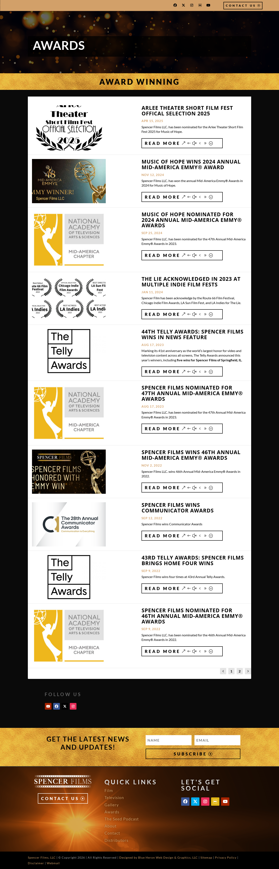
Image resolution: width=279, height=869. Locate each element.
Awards (111, 811)
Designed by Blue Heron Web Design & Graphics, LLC (158, 857)
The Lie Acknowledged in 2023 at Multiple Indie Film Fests (190, 281)
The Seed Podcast (121, 818)
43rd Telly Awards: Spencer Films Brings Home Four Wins (192, 560)
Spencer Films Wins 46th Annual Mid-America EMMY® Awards (191, 455)
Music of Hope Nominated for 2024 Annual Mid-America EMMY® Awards (191, 220)
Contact (112, 833)
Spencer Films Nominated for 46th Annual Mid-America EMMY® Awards (192, 616)
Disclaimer (36, 863)
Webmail (53, 863)
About (110, 826)
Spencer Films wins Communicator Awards (177, 507)
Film (108, 790)
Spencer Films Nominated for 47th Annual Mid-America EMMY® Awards (192, 393)
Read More (162, 143)
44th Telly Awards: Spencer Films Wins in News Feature (192, 334)
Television (114, 797)
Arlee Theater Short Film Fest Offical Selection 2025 (187, 110)
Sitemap (206, 857)
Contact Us (241, 5)
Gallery (111, 804)
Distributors (116, 840)
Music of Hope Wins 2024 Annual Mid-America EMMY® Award (191, 164)
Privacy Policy (225, 857)
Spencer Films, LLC (42, 857)
